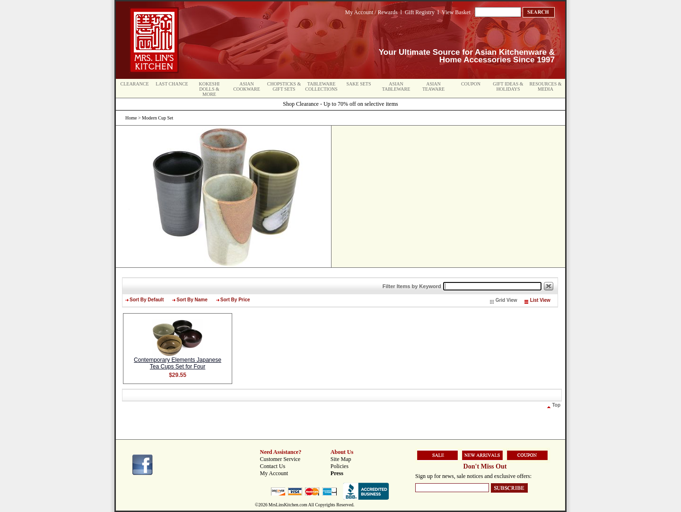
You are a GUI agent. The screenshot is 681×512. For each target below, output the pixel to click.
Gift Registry (420, 12)
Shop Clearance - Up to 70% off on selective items (340, 104)
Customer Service (280, 459)
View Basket (456, 12)
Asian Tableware (396, 86)
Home (131, 117)
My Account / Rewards (371, 12)
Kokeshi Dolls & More (209, 89)
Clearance (135, 83)
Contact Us (273, 466)
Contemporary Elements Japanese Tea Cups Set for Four (177, 363)
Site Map (341, 459)
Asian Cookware (246, 86)
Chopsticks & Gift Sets (284, 86)
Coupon (470, 83)
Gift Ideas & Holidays (508, 86)
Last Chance (172, 83)
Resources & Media (545, 86)
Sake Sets (359, 83)
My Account (274, 473)
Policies (340, 466)
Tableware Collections (321, 86)
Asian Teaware (433, 86)
